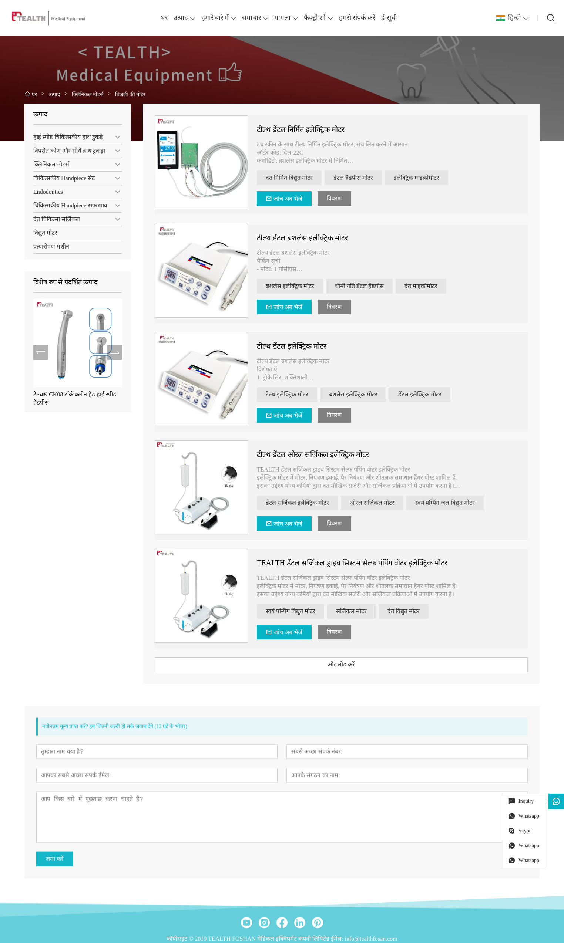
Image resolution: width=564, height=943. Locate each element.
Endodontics (44, 192)
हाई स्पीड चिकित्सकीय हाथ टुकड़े (64, 137)
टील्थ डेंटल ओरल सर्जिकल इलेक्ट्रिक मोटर (326, 454)
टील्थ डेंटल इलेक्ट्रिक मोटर (305, 346)
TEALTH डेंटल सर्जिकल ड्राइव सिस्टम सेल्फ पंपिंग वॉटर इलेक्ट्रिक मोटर (365, 563)
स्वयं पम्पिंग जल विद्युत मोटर (458, 503)
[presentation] (36, 352)
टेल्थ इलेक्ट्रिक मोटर (300, 394)
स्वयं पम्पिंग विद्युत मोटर (304, 611)
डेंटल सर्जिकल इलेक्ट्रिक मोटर (310, 503)
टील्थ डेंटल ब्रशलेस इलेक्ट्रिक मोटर (315, 238)
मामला (282, 18)
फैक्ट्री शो (315, 18)
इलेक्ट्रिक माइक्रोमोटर (430, 178)
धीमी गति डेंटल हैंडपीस (372, 286)
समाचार (251, 18)
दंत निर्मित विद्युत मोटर (302, 178)
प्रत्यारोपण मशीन (47, 246)
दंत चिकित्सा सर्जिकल (52, 219)
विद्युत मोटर (41, 233)
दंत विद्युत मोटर (417, 611)
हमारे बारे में (215, 18)
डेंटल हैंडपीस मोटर (366, 178)
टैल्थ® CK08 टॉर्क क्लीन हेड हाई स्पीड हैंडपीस (70, 398)
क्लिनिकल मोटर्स (47, 164)
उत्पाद (181, 18)
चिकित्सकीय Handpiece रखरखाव (66, 205)
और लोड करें (355, 664)
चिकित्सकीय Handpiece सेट (60, 178)
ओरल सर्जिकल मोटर (385, 503)
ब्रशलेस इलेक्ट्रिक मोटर (303, 286)
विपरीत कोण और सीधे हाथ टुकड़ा (65, 151)
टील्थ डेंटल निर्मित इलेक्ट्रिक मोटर (314, 129)
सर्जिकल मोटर (364, 611)
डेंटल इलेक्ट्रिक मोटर (433, 394)
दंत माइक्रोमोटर (434, 286)
